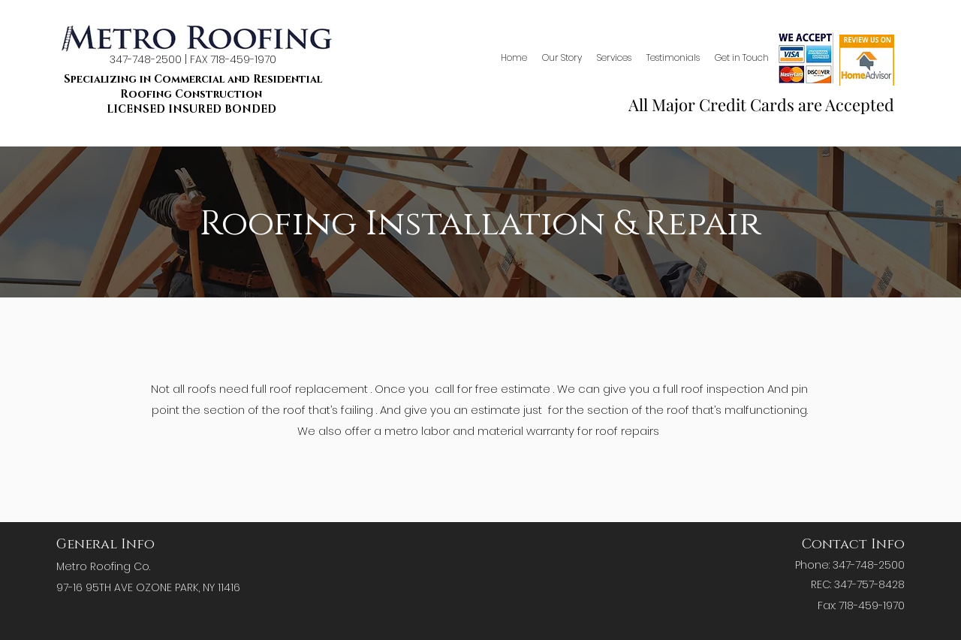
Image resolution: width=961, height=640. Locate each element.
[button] (614, 58)
